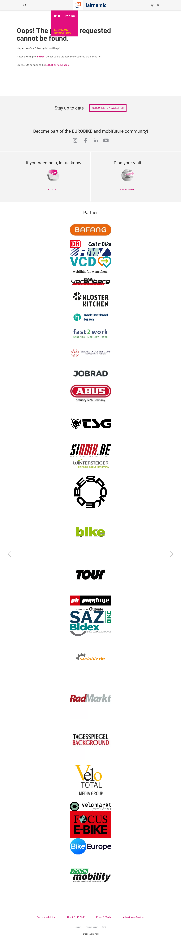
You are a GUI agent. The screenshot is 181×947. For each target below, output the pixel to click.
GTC (104, 927)
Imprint (78, 927)
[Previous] (9, 554)
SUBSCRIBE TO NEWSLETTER (107, 108)
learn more (127, 189)
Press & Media (103, 917)
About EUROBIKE (76, 917)
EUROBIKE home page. (57, 65)
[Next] (171, 554)
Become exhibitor (46, 917)
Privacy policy (92, 927)
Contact (53, 189)
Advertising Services (133, 917)
